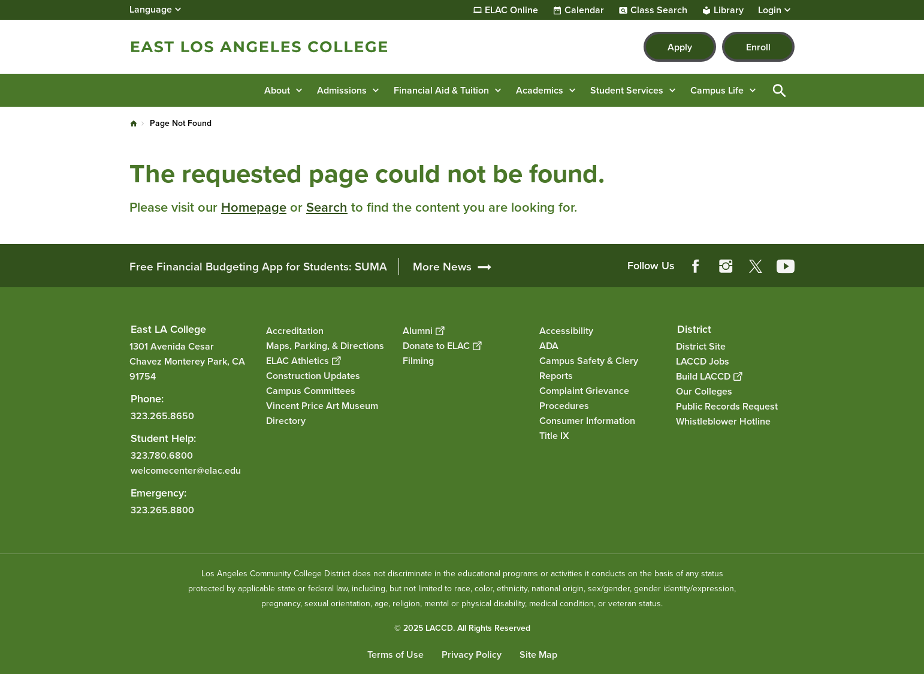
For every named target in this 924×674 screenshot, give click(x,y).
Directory (286, 421)
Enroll (758, 47)
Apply (680, 47)
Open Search (780, 90)
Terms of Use (395, 654)
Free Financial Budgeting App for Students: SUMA (258, 266)
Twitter (756, 266)
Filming (418, 361)
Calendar (584, 10)
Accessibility (566, 331)
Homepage (253, 207)
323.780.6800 (162, 455)
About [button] (277, 90)
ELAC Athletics (303, 361)
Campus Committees (310, 391)
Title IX (554, 436)
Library (729, 10)
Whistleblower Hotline (723, 421)
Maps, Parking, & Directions (325, 346)
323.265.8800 (162, 510)
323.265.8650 (162, 416)
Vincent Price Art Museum (322, 406)
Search (327, 207)
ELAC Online (511, 10)
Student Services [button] (626, 90)
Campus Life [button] (717, 90)
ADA (548, 346)
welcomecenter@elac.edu (186, 470)
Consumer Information (587, 421)
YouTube (786, 266)
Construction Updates (313, 376)
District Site (701, 346)
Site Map (538, 654)
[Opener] (912, 262)
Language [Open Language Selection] (150, 9)
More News (442, 266)
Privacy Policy (472, 654)
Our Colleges (704, 391)
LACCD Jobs (702, 361)
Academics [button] (539, 90)
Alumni (423, 331)
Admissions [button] (342, 90)
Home (133, 123)
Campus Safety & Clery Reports (588, 368)
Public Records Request (727, 406)
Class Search (658, 10)
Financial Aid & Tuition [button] (441, 90)
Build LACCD (709, 376)
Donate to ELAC (442, 346)
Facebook (696, 266)
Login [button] (769, 10)
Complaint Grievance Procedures (584, 398)
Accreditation (295, 331)
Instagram (726, 266)
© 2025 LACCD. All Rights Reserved (462, 628)
